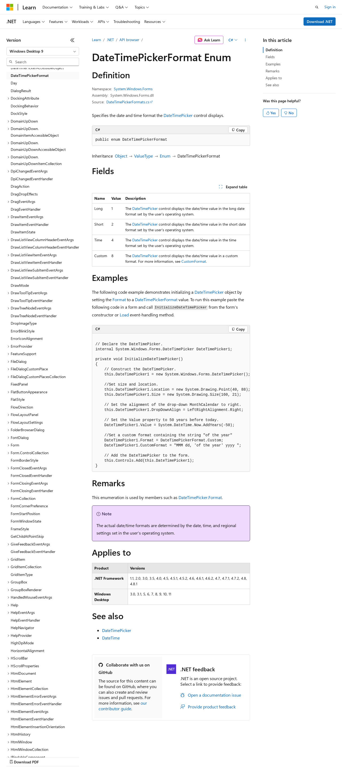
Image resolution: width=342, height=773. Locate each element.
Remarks (272, 70)
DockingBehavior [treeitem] (24, 105)
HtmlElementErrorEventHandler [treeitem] (36, 703)
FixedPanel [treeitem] (19, 384)
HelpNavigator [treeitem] (22, 627)
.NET (110, 39)
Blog (72, 756)
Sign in (330, 6)
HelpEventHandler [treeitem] (25, 620)
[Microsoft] (9, 7)
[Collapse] (72, 40)
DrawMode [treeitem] (20, 285)
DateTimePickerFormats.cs (127, 101)
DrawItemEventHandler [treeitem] (30, 224)
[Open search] (317, 7)
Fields (270, 56)
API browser (129, 39)
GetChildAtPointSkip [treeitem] (27, 536)
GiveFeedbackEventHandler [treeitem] (33, 551)
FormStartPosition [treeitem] (25, 513)
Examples (273, 63)
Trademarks (221, 756)
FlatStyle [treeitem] (18, 399)
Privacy (117, 756)
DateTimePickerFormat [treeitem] (30, 75)
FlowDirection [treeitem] (22, 407)
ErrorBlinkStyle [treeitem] (22, 330)
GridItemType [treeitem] (22, 574)
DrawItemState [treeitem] (23, 231)
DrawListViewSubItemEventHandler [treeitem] (39, 277)
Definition (274, 49)
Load (124, 314)
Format (119, 299)
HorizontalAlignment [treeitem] (27, 650)
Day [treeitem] (14, 82)
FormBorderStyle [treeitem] (24, 460)
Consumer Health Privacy (153, 756)
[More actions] (245, 40)
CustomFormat (193, 261)
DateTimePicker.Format (200, 497)
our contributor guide (123, 705)
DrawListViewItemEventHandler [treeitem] (36, 262)
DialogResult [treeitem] (21, 90)
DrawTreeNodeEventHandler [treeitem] (34, 315)
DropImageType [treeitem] (24, 323)
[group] (171, 402)
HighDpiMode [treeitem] (22, 642)
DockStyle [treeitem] (19, 113)
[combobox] (42, 51)
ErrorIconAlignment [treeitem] (27, 338)
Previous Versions (48, 756)
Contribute (95, 756)
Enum (165, 156)
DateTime (111, 638)
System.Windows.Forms (133, 88)
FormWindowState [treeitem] (26, 521)
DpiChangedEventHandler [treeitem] (32, 178)
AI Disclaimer (17, 756)
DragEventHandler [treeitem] (26, 209)
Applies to (274, 77)
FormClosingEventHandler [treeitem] (32, 490)
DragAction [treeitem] (20, 186)
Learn (96, 39)
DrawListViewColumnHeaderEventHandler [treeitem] (45, 247)
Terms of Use (195, 756)
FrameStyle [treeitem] (20, 528)
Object (121, 156)
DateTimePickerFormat (156, 299)
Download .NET (320, 21)
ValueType (143, 156)
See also (272, 84)
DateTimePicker (178, 115)
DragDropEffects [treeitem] (24, 194)
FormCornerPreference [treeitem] (29, 505)
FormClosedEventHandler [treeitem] (31, 475)
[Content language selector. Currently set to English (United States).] (30, 744)
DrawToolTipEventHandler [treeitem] (32, 300)
